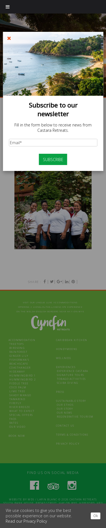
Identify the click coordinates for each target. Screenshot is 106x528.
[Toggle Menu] (7, 7)
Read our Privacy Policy (26, 521)
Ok (95, 515)
